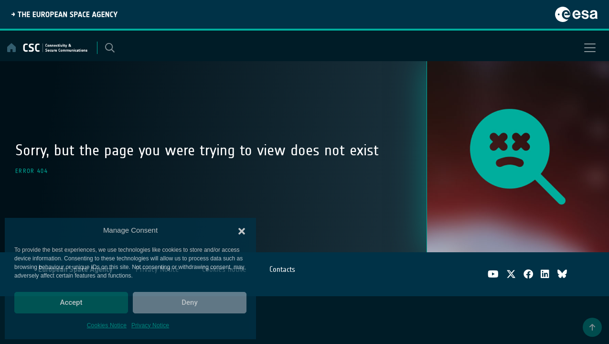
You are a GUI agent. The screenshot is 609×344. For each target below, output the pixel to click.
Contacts (282, 269)
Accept (71, 302)
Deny (190, 302)
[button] (241, 230)
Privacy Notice (150, 325)
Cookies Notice (107, 325)
